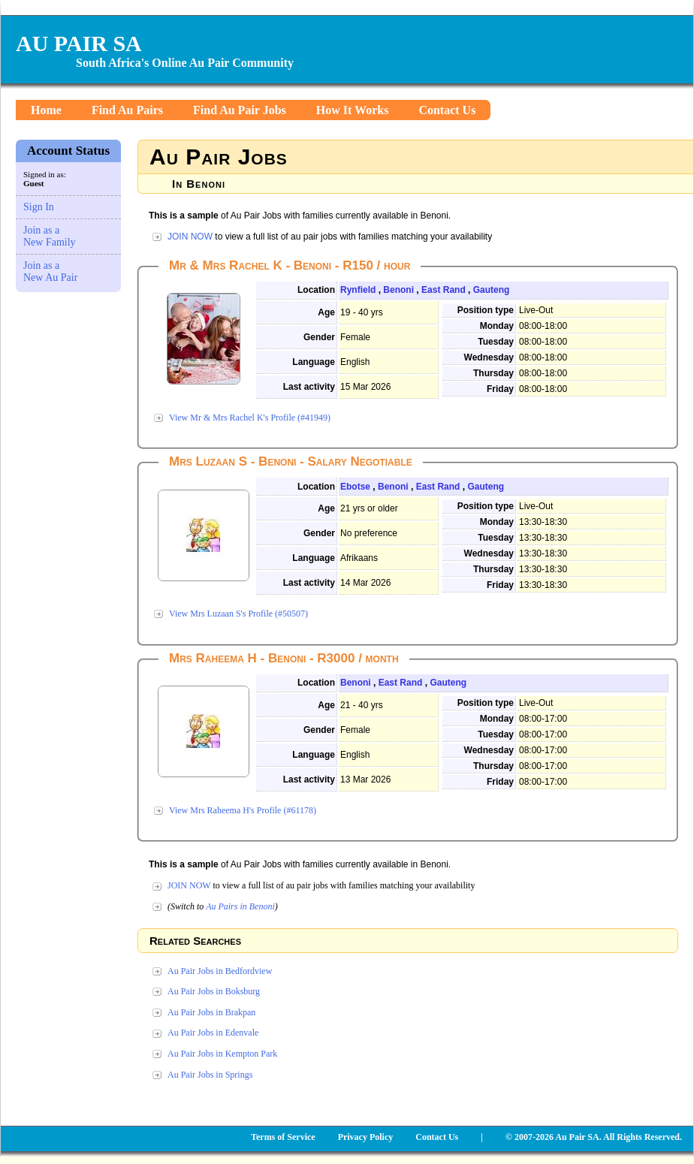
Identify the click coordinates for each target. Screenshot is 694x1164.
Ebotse (355, 486)
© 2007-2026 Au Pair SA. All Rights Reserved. (593, 1137)
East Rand (443, 290)
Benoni (398, 290)
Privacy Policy (366, 1137)
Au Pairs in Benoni (240, 906)
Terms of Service (283, 1137)
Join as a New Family (49, 236)
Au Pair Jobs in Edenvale (212, 1032)
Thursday (493, 373)
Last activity (309, 386)
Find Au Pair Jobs (239, 110)
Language (313, 362)
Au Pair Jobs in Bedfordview (219, 971)
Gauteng (491, 290)
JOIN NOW (190, 236)
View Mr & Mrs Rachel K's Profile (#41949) (249, 417)
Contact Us (446, 110)
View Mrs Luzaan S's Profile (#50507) (238, 613)
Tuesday (496, 341)
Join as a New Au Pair (50, 271)
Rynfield (358, 290)
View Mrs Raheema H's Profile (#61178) (242, 810)
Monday (497, 326)
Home (46, 110)
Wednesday (489, 357)
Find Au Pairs (127, 110)
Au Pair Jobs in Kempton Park (222, 1053)
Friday (500, 389)
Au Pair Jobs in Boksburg (213, 991)
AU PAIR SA (79, 43)
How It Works (352, 110)
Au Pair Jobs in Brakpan (211, 1012)
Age (326, 312)
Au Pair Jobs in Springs (209, 1074)
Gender (319, 337)
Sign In (38, 207)
